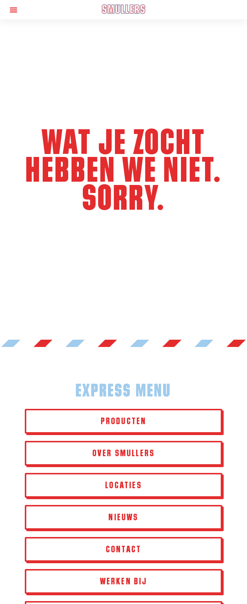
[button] (13, 10)
